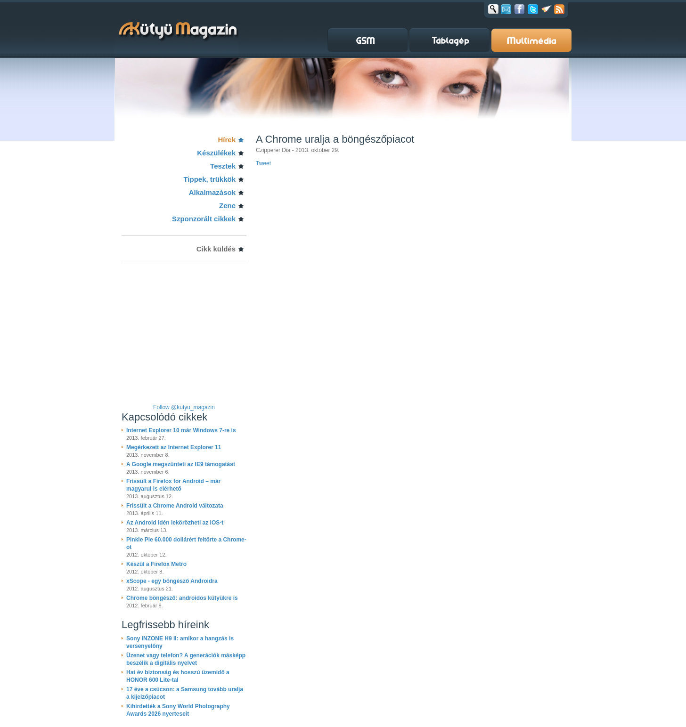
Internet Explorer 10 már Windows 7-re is (181, 430)
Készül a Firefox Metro (156, 564)
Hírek (227, 140)
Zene (227, 206)
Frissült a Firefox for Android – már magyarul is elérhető (173, 485)
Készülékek (216, 153)
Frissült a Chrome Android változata (174, 505)
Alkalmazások (212, 192)
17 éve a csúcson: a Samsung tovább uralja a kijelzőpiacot (184, 693)
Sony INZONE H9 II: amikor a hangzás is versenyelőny (180, 642)
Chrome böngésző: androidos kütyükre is (182, 598)
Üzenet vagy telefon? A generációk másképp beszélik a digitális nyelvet (185, 659)
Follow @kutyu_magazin (184, 407)
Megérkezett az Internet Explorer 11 (173, 447)
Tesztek (223, 166)
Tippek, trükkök (209, 179)
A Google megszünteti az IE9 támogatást (180, 464)
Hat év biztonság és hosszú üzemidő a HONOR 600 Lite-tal (177, 676)
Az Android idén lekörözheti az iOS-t (174, 522)
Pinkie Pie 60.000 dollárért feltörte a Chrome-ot (186, 543)
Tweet (263, 163)
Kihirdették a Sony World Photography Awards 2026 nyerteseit (178, 710)
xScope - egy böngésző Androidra (172, 581)
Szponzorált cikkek (204, 219)
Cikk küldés (216, 249)
